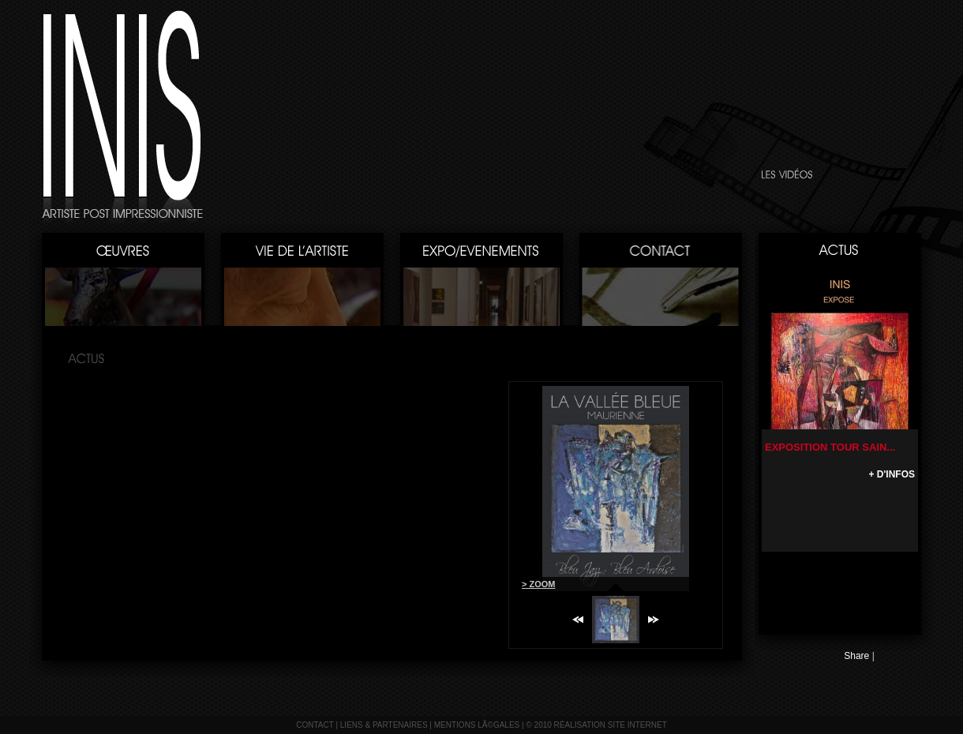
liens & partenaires (384, 725)
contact (314, 725)
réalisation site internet (610, 725)
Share (856, 655)
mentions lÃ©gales (477, 725)
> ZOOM (538, 584)
